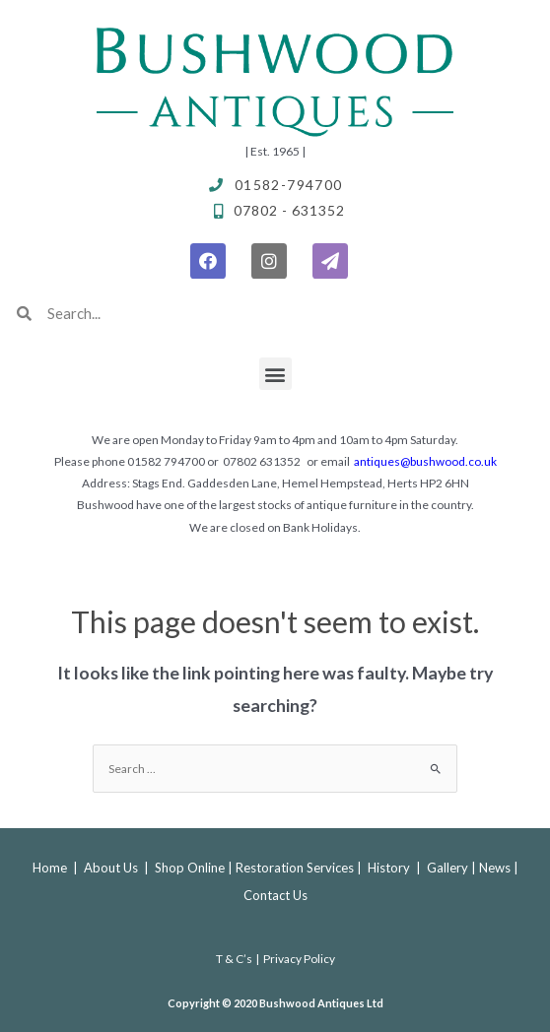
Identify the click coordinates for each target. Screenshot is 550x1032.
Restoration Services (295, 867)
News (495, 867)
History (389, 867)
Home (50, 867)
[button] (275, 373)
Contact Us (275, 895)
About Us (112, 867)
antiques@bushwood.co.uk (425, 461)
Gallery (447, 867)
